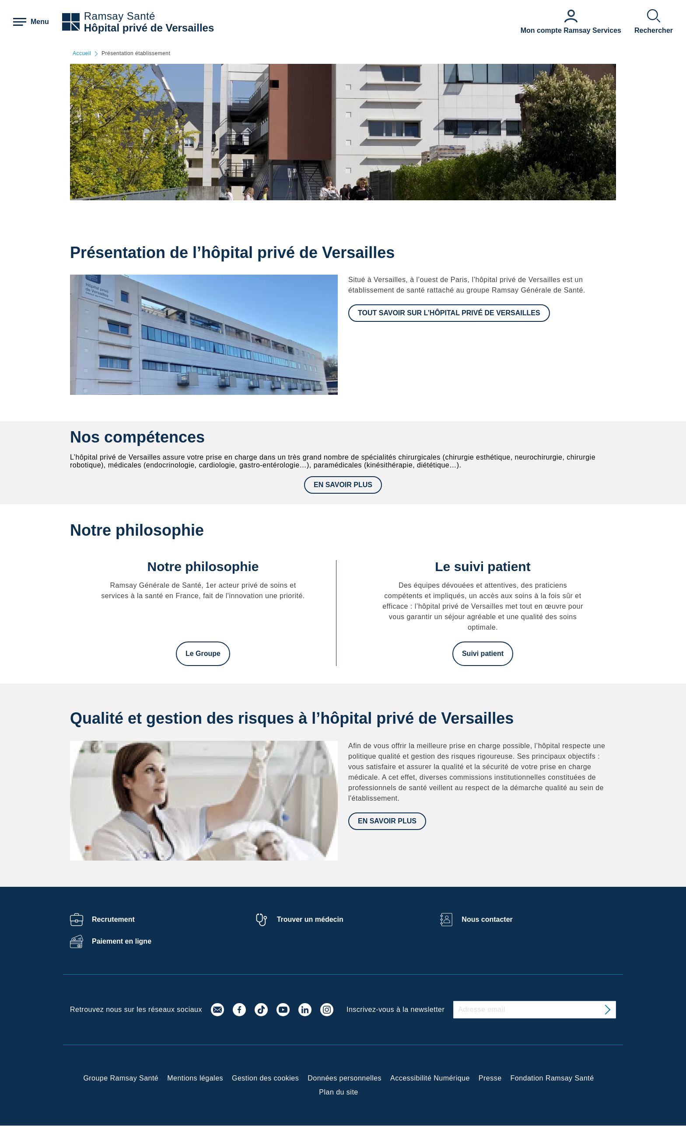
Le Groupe (203, 653)
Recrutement (113, 919)
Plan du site (338, 1092)
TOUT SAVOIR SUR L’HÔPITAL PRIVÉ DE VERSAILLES (449, 313)
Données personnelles (345, 1078)
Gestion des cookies (265, 1078)
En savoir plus (387, 821)
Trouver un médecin (310, 919)
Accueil (82, 53)
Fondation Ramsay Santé (552, 1078)
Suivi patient (483, 653)
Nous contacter (487, 919)
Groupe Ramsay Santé (120, 1078)
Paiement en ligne (121, 941)
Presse (490, 1078)
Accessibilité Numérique (430, 1078)
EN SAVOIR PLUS (343, 484)
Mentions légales (195, 1078)
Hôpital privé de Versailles (149, 28)
